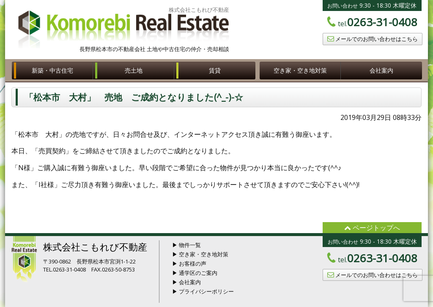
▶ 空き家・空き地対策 (200, 254)
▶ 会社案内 (186, 282)
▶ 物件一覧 (186, 245)
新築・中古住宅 (52, 70)
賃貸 (215, 70)
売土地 (134, 70)
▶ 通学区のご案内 (194, 273)
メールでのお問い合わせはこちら (372, 39)
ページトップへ (372, 227)
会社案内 (381, 70)
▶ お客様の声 (189, 263)
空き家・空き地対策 (300, 70)
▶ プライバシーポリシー (203, 291)
